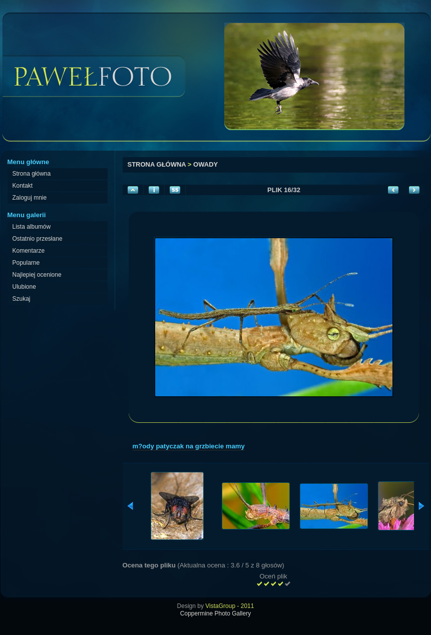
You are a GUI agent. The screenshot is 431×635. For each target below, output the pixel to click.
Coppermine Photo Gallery (215, 613)
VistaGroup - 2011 (229, 605)
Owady (205, 164)
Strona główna (157, 164)
